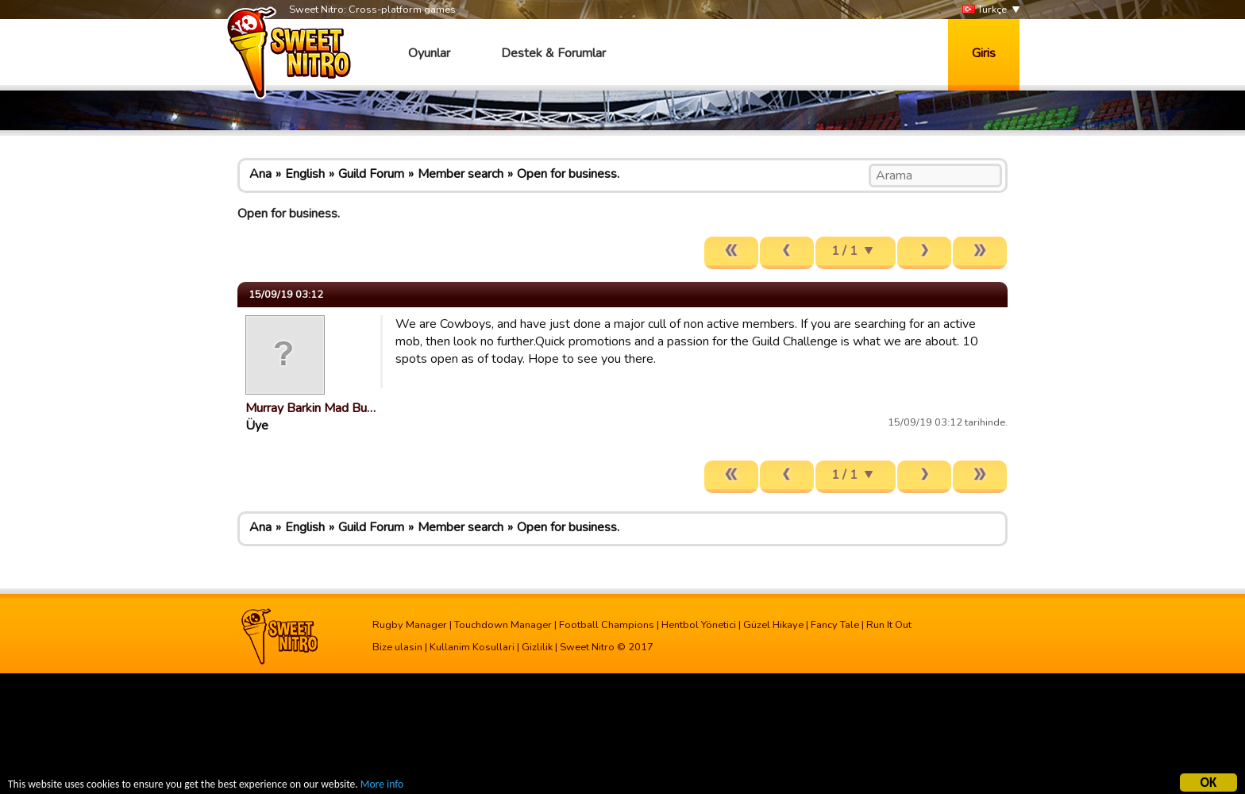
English (305, 174)
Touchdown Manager (503, 625)
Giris (984, 53)
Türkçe (984, 9)
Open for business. (568, 174)
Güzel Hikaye (773, 625)
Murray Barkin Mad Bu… (310, 408)
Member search (460, 174)
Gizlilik (537, 647)
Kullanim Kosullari (472, 647)
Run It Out (889, 625)
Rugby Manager (409, 625)
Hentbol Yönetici (698, 625)
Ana (260, 174)
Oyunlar (429, 53)
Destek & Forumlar (553, 53)
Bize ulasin (397, 647)
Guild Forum (371, 174)
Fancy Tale (835, 625)
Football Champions (606, 625)
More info (381, 786)
